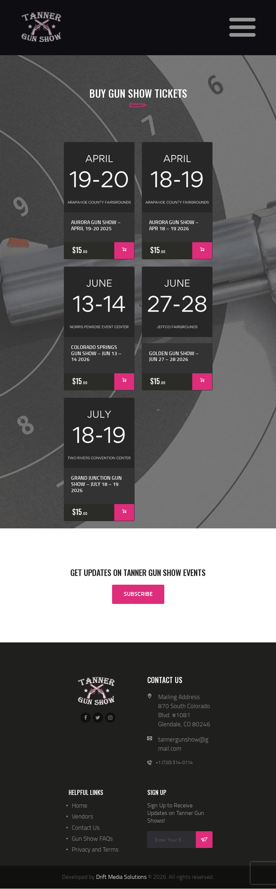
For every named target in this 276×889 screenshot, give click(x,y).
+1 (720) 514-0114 (174, 762)
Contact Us (86, 827)
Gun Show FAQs (92, 838)
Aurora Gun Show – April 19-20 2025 (96, 225)
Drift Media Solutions (121, 877)
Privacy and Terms (95, 849)
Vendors (82, 816)
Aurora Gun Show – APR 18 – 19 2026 (174, 225)
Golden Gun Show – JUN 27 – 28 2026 (174, 356)
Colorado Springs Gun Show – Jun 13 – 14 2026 (96, 353)
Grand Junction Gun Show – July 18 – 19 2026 (96, 484)
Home (79, 805)
